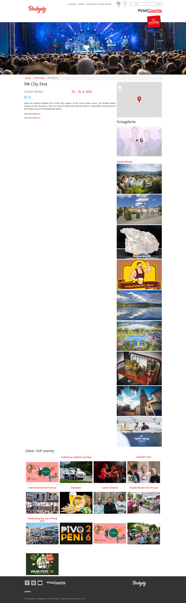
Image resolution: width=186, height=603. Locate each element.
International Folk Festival (42, 487)
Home (28, 78)
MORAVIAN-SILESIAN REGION (99, 4)
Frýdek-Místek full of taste (143, 487)
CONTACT (81, 4)
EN (159, 4)
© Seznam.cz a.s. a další (156, 116)
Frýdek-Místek (124, 161)
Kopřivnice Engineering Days (76, 457)
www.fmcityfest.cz (32, 118)
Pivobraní (76, 487)
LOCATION (71, 4)
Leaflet (149, 116)
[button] (139, 99)
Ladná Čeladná (110, 487)
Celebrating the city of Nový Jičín (42, 520)
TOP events (39, 78)
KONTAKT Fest (143, 457)
